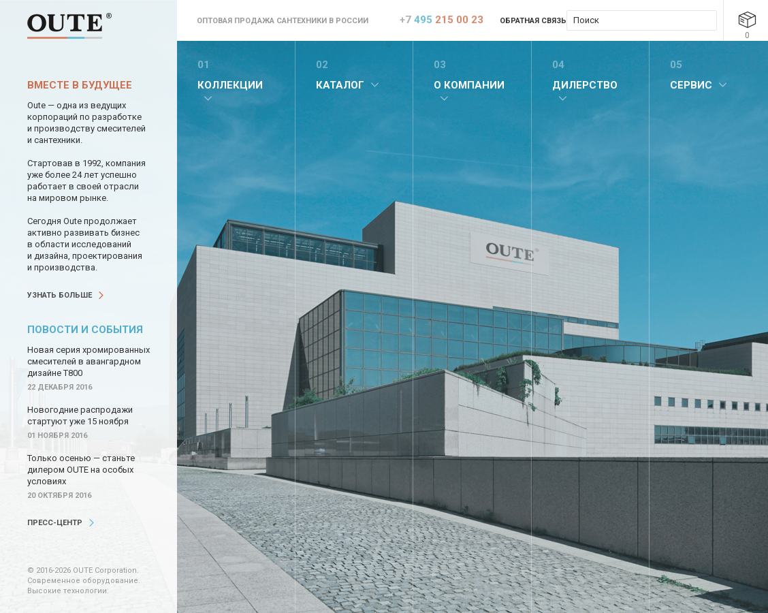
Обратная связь (533, 20)
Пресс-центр (54, 522)
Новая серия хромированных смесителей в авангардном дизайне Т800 (88, 361)
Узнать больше (59, 295)
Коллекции (230, 85)
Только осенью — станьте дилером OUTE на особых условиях (81, 469)
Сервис (691, 85)
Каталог (340, 85)
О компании (469, 85)
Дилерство (585, 85)
